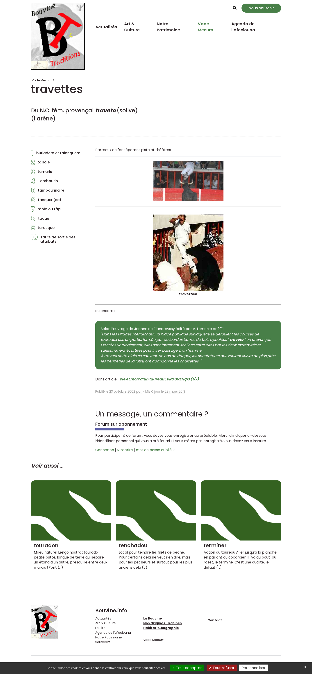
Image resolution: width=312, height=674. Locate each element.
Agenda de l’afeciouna (243, 27)
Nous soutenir (261, 8)
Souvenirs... (103, 642)
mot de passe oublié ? (155, 449)
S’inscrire (125, 449)
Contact (214, 620)
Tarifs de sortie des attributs (53, 239)
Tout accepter (187, 667)
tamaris (41, 173)
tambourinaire (47, 191)
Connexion (104, 449)
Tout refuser (222, 667)
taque (40, 219)
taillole (40, 163)
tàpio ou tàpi (46, 210)
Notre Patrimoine (168, 27)
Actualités (106, 27)
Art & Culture (132, 27)
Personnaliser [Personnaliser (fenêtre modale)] (253, 667)
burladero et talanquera (55, 154)
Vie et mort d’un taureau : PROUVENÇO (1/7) (159, 379)
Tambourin (44, 182)
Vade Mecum (205, 27)
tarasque (43, 229)
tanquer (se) (46, 201)
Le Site (100, 628)
